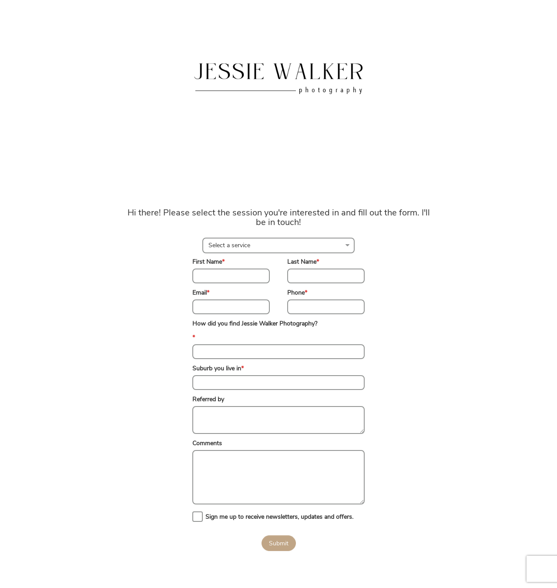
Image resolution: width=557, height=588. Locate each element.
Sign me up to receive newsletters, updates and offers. (279, 517)
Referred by (208, 399)
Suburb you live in (218, 368)
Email (200, 293)
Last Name (303, 262)
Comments (207, 443)
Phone (297, 293)
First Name (208, 262)
